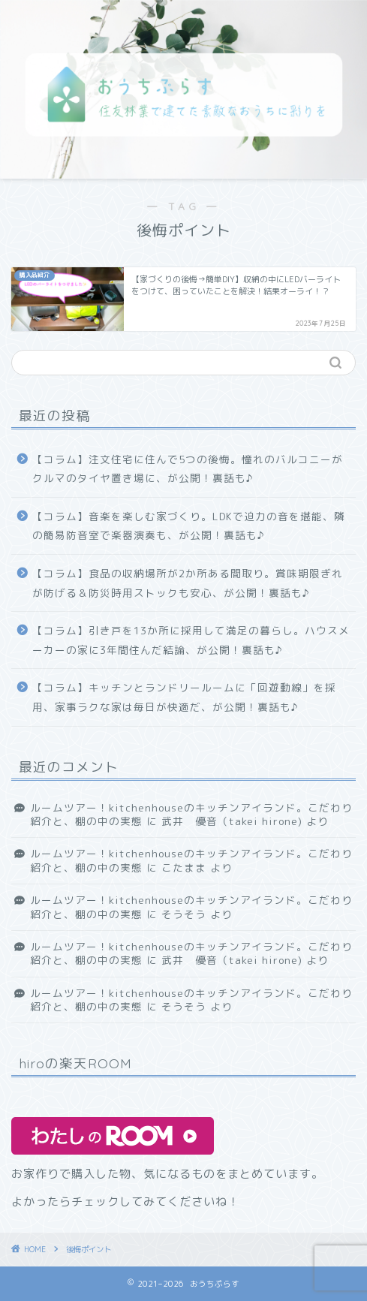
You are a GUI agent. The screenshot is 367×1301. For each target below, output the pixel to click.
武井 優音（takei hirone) (231, 821)
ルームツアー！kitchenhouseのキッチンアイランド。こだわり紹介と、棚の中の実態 (191, 906)
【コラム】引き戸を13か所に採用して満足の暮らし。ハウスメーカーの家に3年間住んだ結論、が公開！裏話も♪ (191, 640)
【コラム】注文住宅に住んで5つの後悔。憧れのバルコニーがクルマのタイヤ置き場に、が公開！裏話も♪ (187, 469)
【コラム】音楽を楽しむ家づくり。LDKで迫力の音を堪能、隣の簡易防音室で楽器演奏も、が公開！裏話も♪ (188, 526)
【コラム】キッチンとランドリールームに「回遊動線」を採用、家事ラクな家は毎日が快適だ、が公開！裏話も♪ (184, 697)
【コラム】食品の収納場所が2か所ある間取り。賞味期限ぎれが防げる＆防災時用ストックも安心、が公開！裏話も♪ (187, 583)
